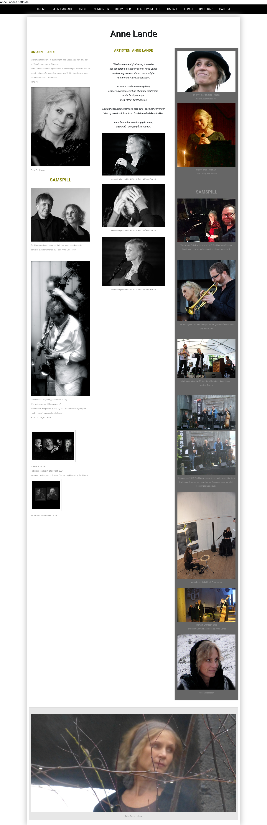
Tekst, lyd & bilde (149, 9)
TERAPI (188, 9)
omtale (172, 9)
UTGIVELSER (123, 9)
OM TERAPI (206, 9)
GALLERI (224, 9)
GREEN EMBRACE (61, 9)
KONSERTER (101, 9)
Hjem (41, 9)
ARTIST (83, 9)
